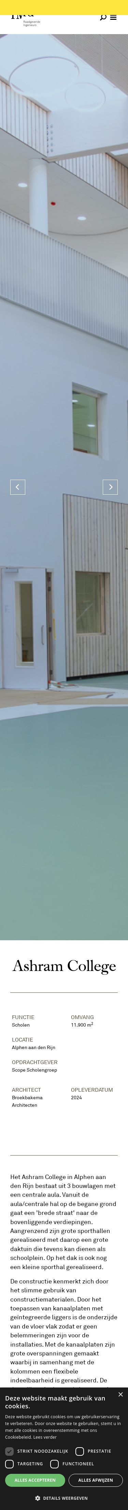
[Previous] (17, 487)
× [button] (120, 1394)
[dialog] (64, 1449)
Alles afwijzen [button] (96, 1480)
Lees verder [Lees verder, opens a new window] (45, 1437)
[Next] (110, 487)
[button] (64, 1498)
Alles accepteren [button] (35, 1480)
